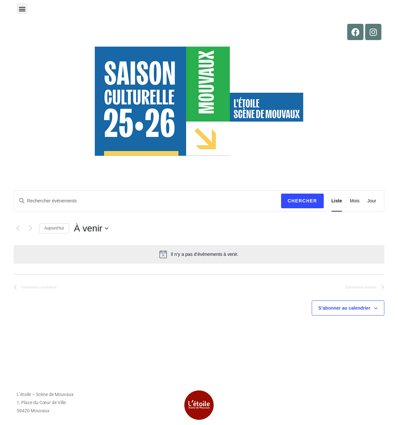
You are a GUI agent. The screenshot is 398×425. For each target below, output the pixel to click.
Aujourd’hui (54, 228)
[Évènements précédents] (17, 228)
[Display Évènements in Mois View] (355, 201)
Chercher (302, 200)
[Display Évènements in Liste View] (337, 201)
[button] (22, 8)
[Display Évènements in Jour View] (371, 201)
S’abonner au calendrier (345, 308)
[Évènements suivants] (30, 228)
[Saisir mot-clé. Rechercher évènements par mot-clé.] (147, 201)
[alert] (199, 254)
